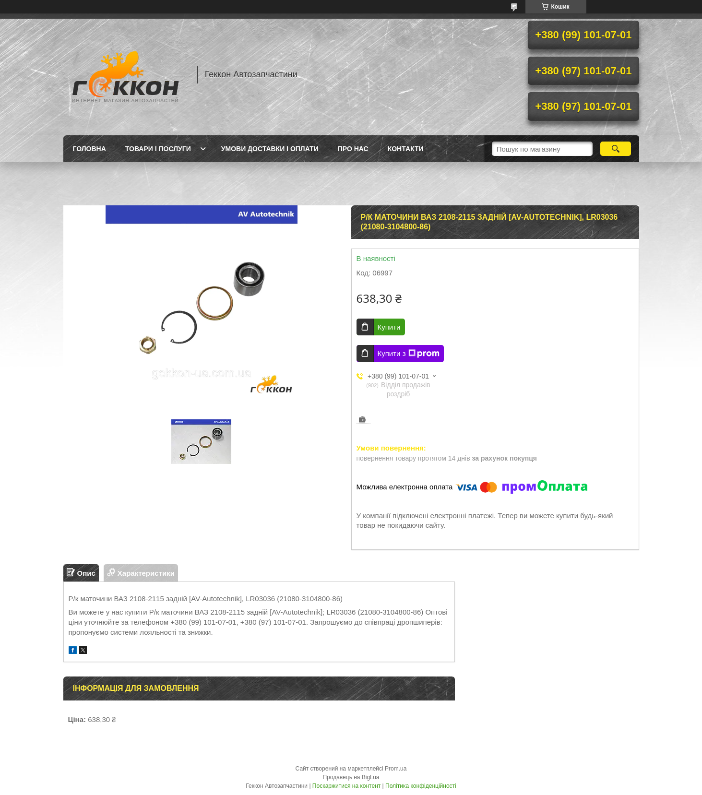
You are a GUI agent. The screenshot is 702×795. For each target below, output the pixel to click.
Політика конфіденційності (420, 786)
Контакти (406, 149)
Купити (389, 327)
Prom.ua (395, 768)
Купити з (409, 353)
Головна (89, 149)
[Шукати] (615, 149)
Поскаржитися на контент (346, 786)
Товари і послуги (158, 149)
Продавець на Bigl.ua (350, 777)
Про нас (353, 149)
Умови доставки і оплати (270, 149)
